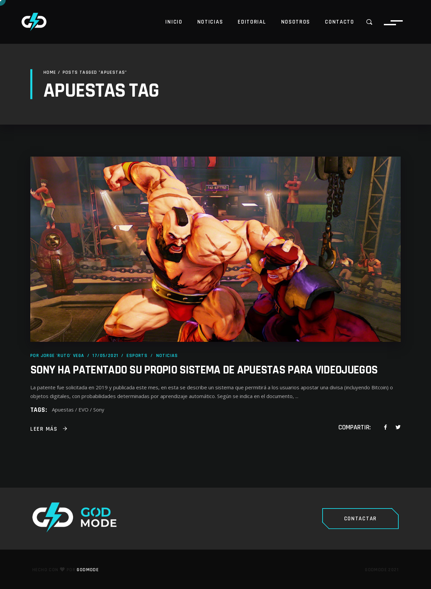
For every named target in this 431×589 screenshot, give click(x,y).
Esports (137, 356)
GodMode (88, 570)
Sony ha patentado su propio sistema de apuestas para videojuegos (203, 370)
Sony (98, 409)
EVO (83, 409)
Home (49, 72)
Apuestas (63, 409)
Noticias (167, 356)
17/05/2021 (105, 356)
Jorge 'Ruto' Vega (63, 356)
